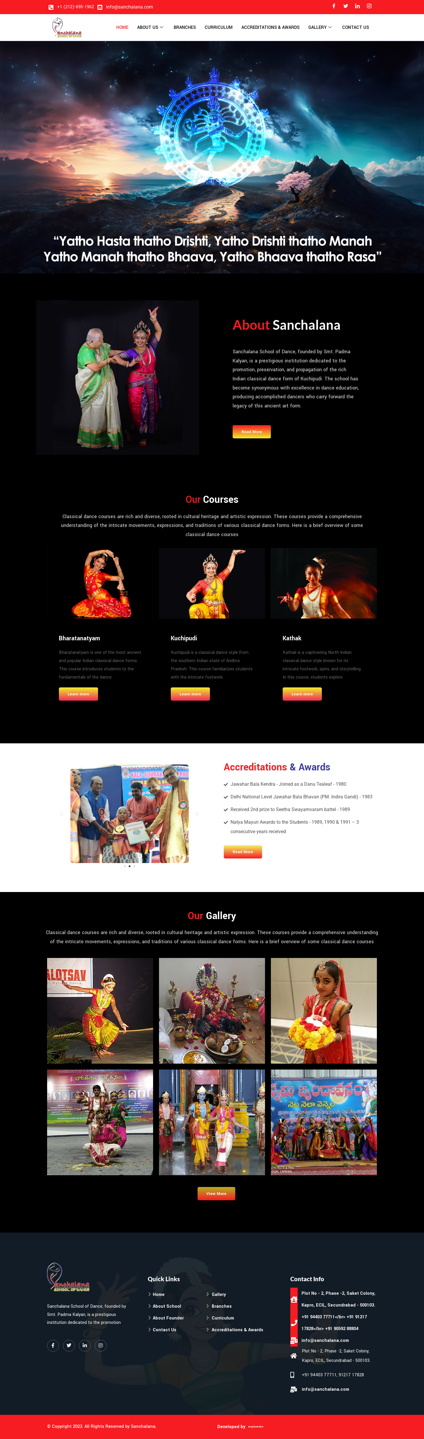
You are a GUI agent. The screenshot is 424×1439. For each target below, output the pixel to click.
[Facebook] (333, 7)
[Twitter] (345, 7)
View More (216, 1193)
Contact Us (355, 27)
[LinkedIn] (357, 7)
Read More (251, 432)
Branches (185, 27)
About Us (150, 27)
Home (122, 27)
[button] (104, 816)
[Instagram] (369, 7)
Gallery (320, 27)
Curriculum (219, 27)
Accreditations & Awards (270, 27)
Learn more (78, 694)
